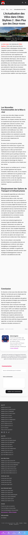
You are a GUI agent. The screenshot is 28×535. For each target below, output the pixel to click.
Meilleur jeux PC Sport (6, 415)
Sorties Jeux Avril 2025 (6, 478)
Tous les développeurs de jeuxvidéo (9, 510)
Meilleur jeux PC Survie (6, 421)
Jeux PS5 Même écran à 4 (7, 454)
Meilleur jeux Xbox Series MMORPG (9, 464)
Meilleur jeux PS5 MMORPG (7, 442)
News (11, 9)
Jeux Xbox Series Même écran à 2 (9, 470)
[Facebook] (2, 432)
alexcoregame (14, 336)
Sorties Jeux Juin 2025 (6, 482)
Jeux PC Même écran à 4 (7, 425)
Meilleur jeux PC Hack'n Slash (8, 413)
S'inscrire (16, 524)
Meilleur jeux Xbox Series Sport (8, 466)
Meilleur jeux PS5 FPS (6, 438)
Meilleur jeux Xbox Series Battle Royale (10, 462)
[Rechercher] (22, 2)
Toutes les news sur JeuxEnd (8, 506)
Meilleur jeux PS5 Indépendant (8, 448)
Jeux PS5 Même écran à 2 (7, 452)
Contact (20, 523)
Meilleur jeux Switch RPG (7, 490)
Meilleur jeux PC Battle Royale (8, 409)
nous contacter (14, 348)
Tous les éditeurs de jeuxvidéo (8, 508)
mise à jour (6, 44)
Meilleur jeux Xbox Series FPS (8, 460)
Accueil (3, 9)
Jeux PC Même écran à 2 (7, 423)
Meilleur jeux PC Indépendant (8, 419)
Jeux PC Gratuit (4, 427)
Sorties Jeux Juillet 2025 (6, 484)
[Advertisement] (14, 90)
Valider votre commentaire (14, 391)
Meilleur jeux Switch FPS (7, 492)
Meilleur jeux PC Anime (6, 417)
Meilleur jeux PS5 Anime (7, 446)
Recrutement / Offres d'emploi (9, 512)
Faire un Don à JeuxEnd (6, 429)
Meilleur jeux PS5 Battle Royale (8, 440)
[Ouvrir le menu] (25, 2)
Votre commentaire (8, 376)
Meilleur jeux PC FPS (6, 407)
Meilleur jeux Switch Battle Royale (9, 494)
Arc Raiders (4, 517)
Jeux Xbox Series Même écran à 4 (9, 473)
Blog (7, 9)
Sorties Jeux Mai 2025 (6, 480)
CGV (17, 523)
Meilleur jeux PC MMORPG (7, 411)
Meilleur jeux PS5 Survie (7, 450)
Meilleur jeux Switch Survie (7, 500)
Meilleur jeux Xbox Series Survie (8, 468)
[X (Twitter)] (6, 432)
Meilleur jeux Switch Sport (7, 498)
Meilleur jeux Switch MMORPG (8, 496)
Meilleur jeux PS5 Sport (6, 444)
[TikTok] (9, 432)
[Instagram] (4, 432)
